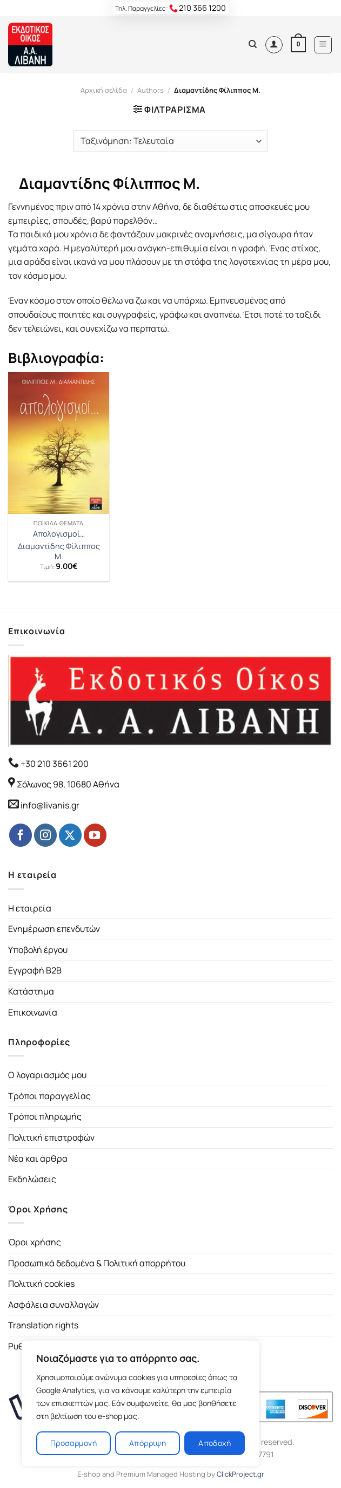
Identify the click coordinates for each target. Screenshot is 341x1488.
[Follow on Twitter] (70, 835)
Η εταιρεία (29, 908)
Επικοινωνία (32, 1012)
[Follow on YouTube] (95, 835)
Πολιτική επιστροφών (51, 1137)
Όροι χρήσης (34, 1242)
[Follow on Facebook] (20, 835)
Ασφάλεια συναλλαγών (53, 1305)
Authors (150, 90)
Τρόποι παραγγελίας (49, 1096)
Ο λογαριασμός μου (47, 1075)
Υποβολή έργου (38, 950)
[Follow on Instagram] (45, 835)
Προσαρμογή (73, 1443)
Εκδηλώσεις (32, 1179)
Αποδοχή (214, 1443)
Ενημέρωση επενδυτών (54, 929)
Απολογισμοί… (59, 534)
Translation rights (43, 1325)
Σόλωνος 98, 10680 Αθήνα (68, 784)
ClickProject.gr (240, 1474)
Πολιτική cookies (41, 1284)
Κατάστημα (31, 991)
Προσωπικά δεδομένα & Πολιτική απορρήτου (96, 1263)
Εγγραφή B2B (35, 970)
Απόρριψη (147, 1443)
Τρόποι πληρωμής (45, 1116)
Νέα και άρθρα (38, 1158)
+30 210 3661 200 (54, 764)
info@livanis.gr (50, 805)
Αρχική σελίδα (104, 90)
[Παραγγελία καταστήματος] (170, 141)
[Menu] (323, 44)
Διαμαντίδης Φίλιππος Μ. (59, 551)
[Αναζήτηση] (253, 44)
